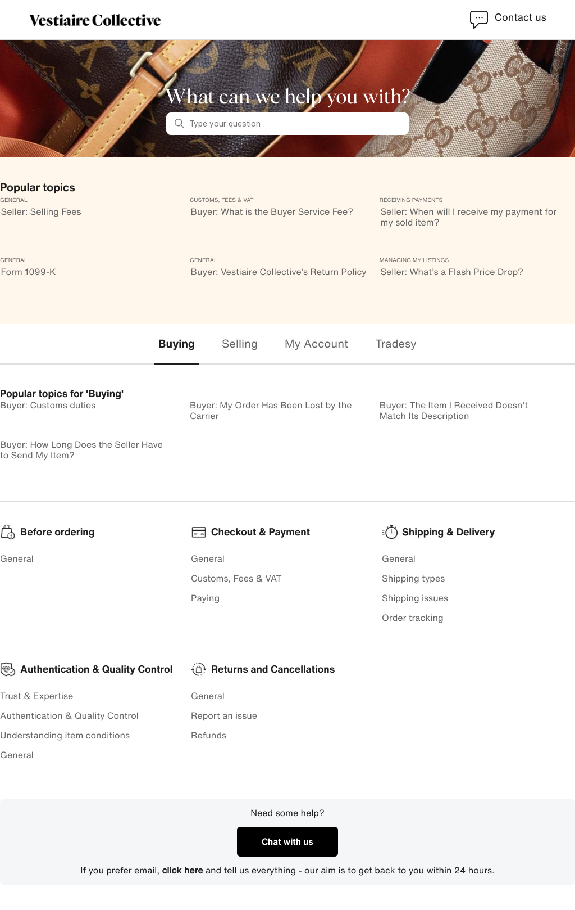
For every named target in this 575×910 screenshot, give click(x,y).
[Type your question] (287, 123)
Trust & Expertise (36, 695)
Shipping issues (415, 597)
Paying (205, 597)
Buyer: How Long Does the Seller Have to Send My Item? (81, 449)
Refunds (208, 735)
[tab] (176, 344)
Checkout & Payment (260, 532)
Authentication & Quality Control (69, 715)
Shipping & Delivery (448, 532)
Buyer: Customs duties (47, 404)
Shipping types (413, 578)
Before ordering (57, 532)
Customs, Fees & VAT (236, 578)
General (17, 558)
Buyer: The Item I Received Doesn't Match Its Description (454, 410)
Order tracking (413, 617)
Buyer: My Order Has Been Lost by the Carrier (271, 410)
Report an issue (224, 715)
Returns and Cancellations (273, 669)
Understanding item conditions (65, 735)
